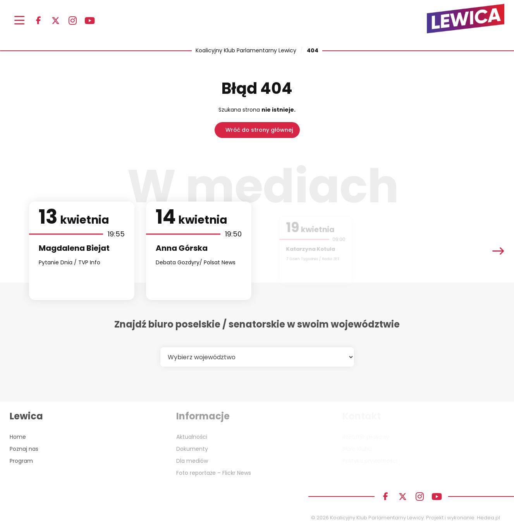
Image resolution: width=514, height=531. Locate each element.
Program (21, 461)
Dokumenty (192, 449)
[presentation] (498, 251)
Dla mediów (192, 461)
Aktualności (191, 437)
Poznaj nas (24, 449)
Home (18, 437)
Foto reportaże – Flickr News (213, 473)
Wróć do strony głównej (259, 130)
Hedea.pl (488, 517)
